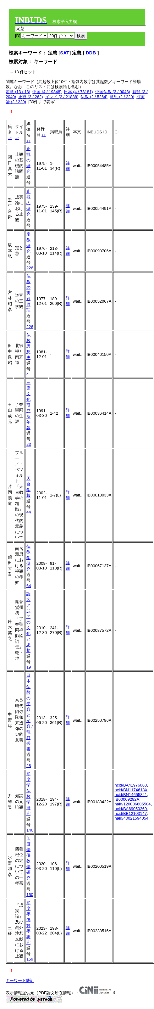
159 (29, 959)
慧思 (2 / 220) (122, 96)
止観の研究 (28, 160)
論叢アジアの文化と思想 (28, 622)
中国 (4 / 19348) (47, 91)
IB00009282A (126, 799)
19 (28, 667)
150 (29, 894)
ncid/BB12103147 (130, 813)
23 (28, 444)
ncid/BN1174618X (130, 790)
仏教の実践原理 (28, 293)
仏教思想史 (28, 346)
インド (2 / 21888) (62, 96)
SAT (64, 52)
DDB (91, 52)
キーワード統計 (20, 980)
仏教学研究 (28, 557)
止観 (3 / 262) (30, 96)
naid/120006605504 (132, 804)
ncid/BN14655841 (130, 794)
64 (28, 585)
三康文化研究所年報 (28, 405)
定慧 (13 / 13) (18, 91)
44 (28, 512)
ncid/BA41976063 (130, 785)
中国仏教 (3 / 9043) (112, 91)
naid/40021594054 (131, 818)
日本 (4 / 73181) (78, 91)
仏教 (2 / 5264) (93, 96)
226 (29, 268)
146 (29, 830)
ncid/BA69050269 (130, 808)
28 (28, 765)
